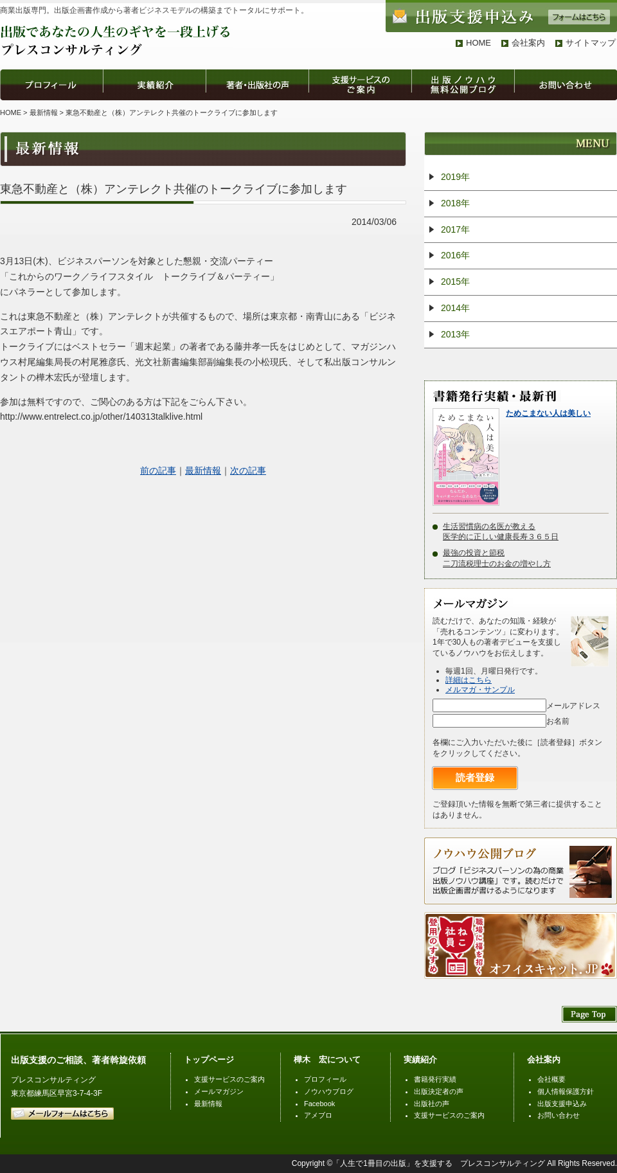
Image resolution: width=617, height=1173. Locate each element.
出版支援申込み (562, 1103)
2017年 (455, 229)
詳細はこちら (468, 680)
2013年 (455, 334)
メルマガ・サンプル (480, 689)
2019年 (455, 177)
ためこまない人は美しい (548, 413)
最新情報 (44, 112)
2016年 (455, 255)
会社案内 (528, 43)
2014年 (455, 308)
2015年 (455, 281)
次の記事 (248, 470)
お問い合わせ (558, 1115)
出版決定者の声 (438, 1091)
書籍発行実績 (435, 1079)
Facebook (319, 1103)
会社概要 (551, 1079)
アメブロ (318, 1115)
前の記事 (158, 470)
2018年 (455, 203)
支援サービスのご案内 (229, 1079)
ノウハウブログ (328, 1091)
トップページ (209, 1059)
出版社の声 (431, 1103)
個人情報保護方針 (565, 1091)
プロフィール (325, 1079)
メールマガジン (219, 1091)
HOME (478, 43)
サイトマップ (591, 43)
